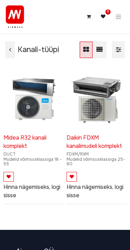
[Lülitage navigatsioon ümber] (118, 16)
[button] (8, 177)
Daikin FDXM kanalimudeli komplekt (94, 142)
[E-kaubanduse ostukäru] (89, 17)
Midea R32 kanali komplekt (24, 142)
